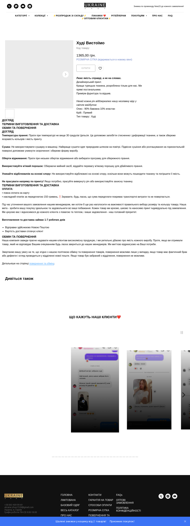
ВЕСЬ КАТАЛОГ (70, 510)
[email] (23, 6)
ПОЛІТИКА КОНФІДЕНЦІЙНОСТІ (128, 509)
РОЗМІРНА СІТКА (98, 510)
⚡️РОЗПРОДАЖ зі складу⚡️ (69, 15)
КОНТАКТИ (95, 495)
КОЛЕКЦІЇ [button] (40, 15)
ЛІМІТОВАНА (68, 500)
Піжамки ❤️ (99, 15)
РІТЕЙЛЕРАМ (118, 15)
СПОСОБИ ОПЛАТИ (100, 505)
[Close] (185, 521)
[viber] (16, 6)
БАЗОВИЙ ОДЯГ (70, 505)
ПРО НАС (157, 15)
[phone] (9, 6)
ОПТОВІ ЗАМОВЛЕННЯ (125, 501)
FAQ (170, 15)
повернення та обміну (41, 263)
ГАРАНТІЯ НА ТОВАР (100, 500)
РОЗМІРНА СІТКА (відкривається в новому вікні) (104, 59)
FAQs (119, 495)
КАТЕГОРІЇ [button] (21, 15)
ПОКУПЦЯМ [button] (138, 15)
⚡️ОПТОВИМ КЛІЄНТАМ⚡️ (96, 18)
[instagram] (29, 6)
